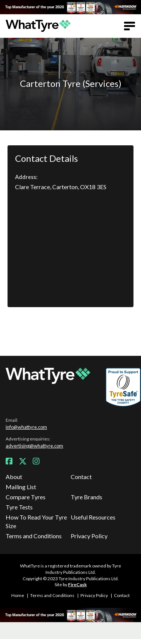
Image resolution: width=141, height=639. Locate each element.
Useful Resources (93, 517)
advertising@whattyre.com (34, 446)
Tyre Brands (86, 496)
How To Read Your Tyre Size (36, 521)
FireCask (77, 584)
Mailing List (21, 486)
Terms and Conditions (34, 535)
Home (17, 595)
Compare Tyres (25, 496)
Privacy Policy (89, 535)
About (14, 476)
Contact (81, 476)
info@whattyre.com (26, 427)
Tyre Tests (19, 507)
